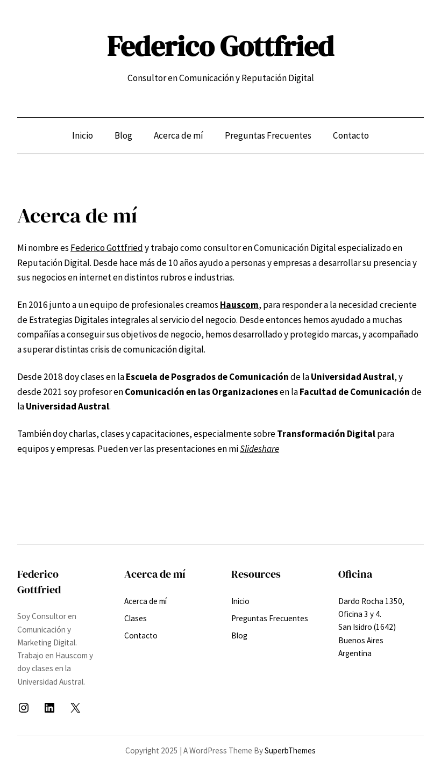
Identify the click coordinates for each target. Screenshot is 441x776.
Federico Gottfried (220, 46)
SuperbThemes (290, 750)
